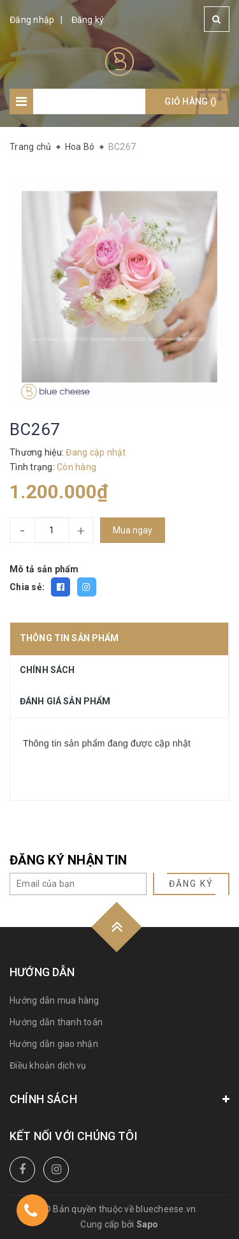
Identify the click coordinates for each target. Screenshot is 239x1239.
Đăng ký (88, 20)
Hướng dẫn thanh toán (56, 1022)
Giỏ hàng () (190, 101)
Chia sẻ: (27, 587)
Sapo (147, 1224)
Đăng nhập (32, 20)
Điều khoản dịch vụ (48, 1065)
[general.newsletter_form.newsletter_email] (78, 884)
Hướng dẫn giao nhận (54, 1044)
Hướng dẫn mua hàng (54, 1000)
